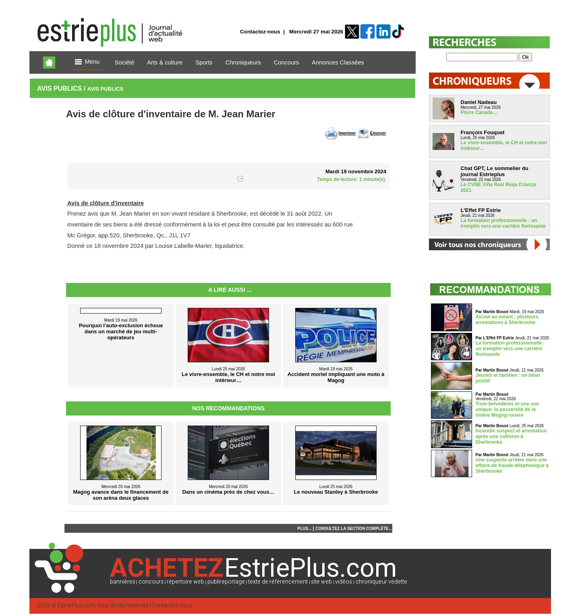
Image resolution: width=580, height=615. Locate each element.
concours (151, 582)
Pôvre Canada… (479, 112)
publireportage (226, 582)
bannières (122, 582)
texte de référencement (278, 582)
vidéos (343, 582)
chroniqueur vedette (381, 582)
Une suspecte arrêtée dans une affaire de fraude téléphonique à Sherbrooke (512, 465)
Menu (87, 62)
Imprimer (347, 133)
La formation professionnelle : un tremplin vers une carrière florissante (503, 223)
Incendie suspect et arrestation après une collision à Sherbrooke (511, 436)
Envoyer (378, 133)
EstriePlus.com (76, 605)
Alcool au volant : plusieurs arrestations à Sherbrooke (507, 319)
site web (321, 582)
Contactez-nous (260, 32)
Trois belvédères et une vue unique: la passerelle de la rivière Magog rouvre (507, 409)
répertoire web (185, 582)
